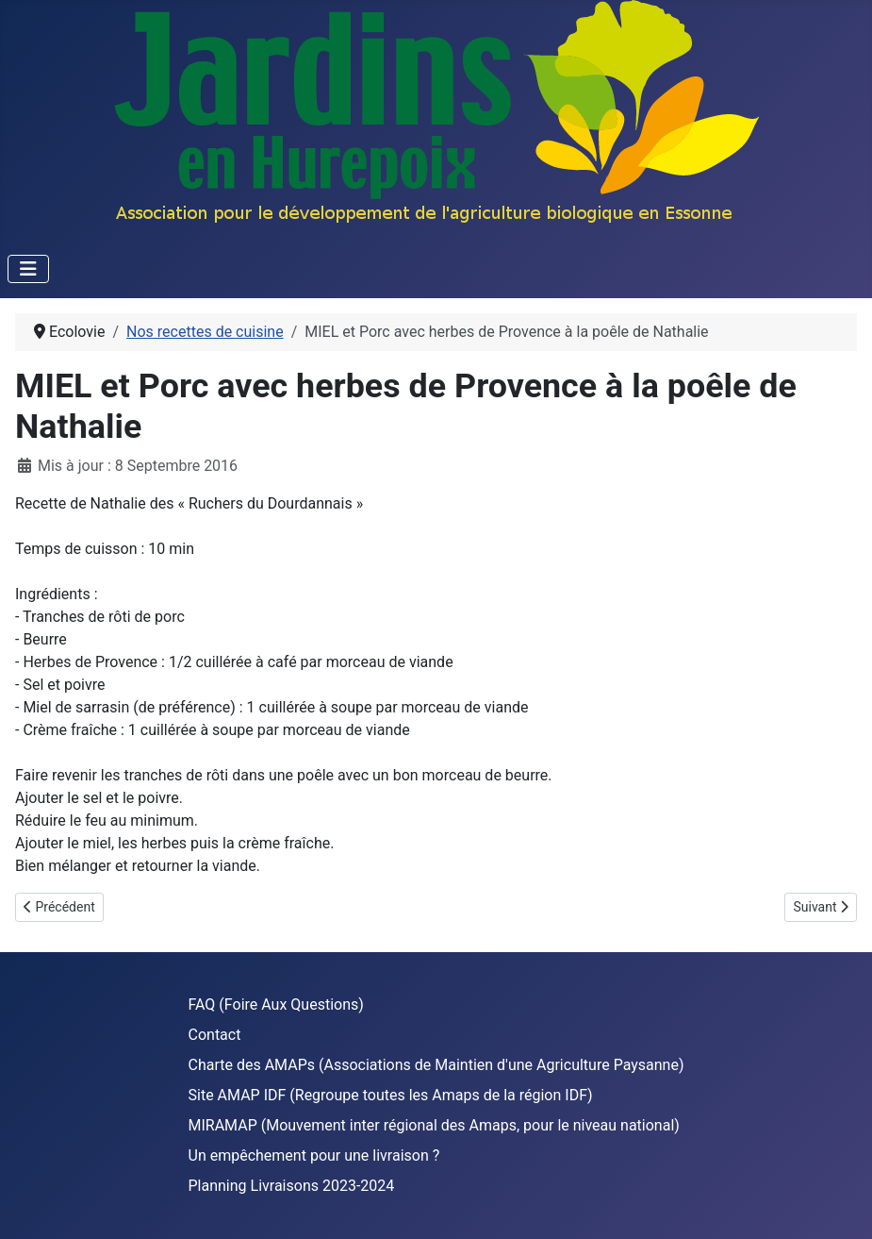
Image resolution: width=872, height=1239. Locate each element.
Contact (215, 1035)
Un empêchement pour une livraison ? (314, 1155)
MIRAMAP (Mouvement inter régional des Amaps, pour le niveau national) (434, 1125)
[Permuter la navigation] (28, 269)
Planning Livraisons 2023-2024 (292, 1186)
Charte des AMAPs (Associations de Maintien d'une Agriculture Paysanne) (436, 1065)
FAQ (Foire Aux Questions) (276, 1004)
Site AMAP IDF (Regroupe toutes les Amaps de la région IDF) (391, 1095)
